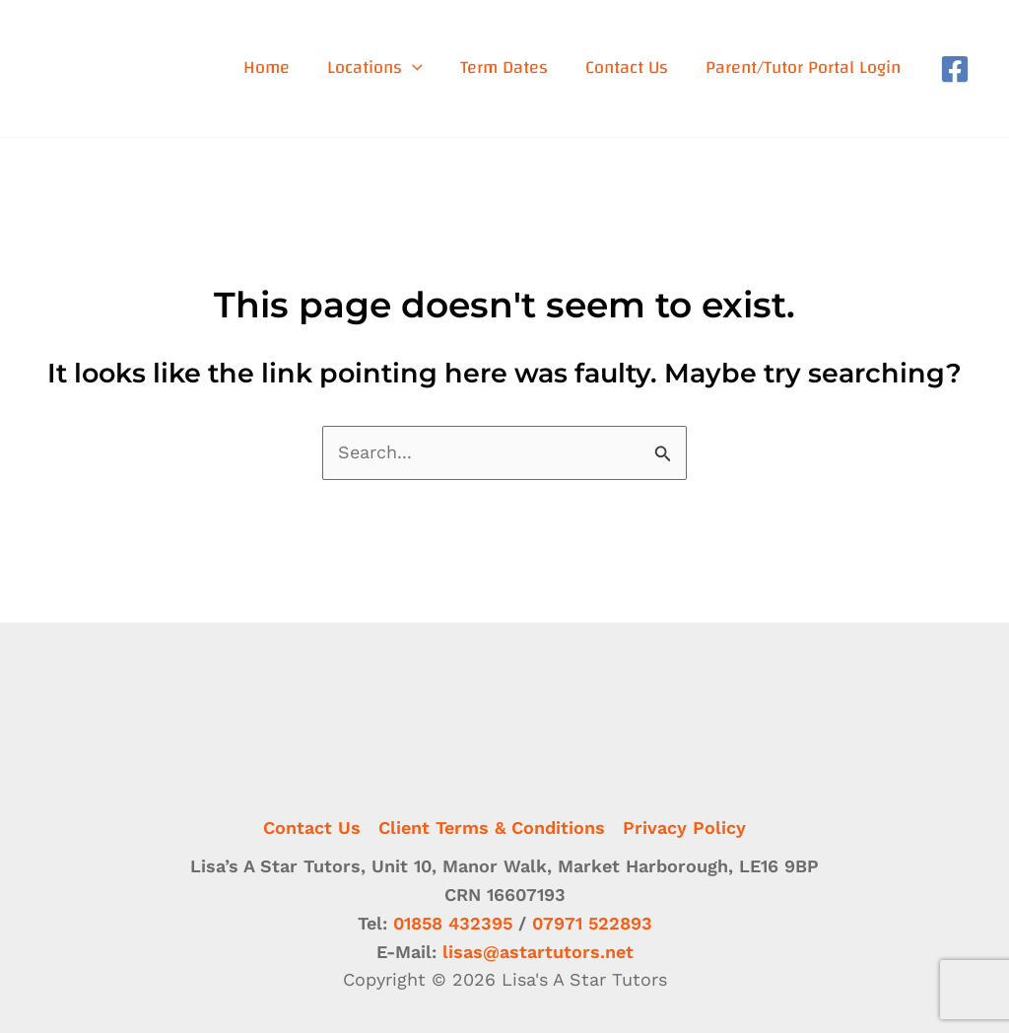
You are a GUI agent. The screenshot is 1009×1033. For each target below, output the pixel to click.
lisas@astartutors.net (538, 951)
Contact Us (312, 827)
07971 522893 (592, 923)
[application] (412, 68)
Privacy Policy (684, 827)
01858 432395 (452, 923)
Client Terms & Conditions (491, 827)
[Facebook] (955, 69)
